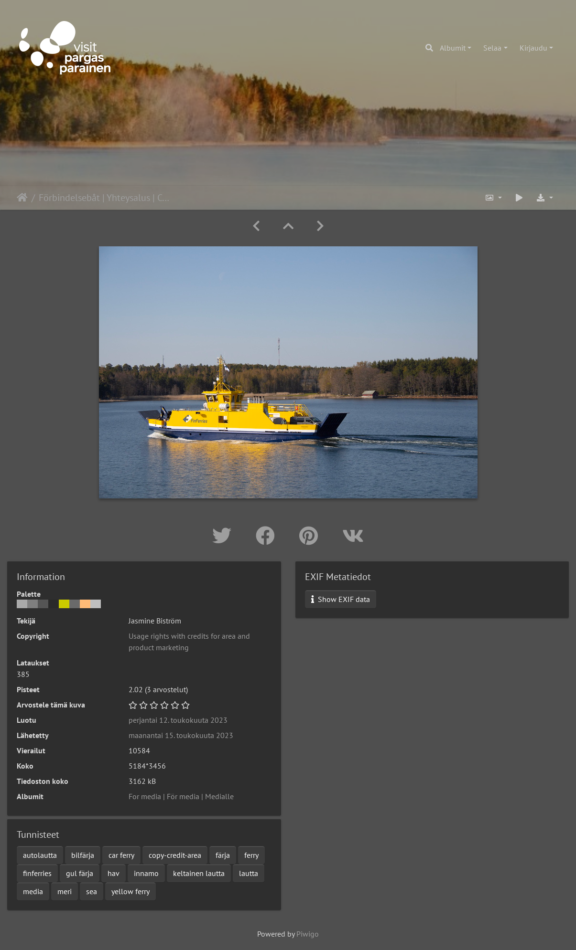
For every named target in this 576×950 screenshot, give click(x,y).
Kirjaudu (533, 48)
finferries (37, 873)
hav (114, 873)
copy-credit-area (175, 855)
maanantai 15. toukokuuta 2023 (181, 735)
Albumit (453, 48)
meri (64, 891)
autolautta (40, 855)
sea (91, 891)
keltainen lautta (199, 873)
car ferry (121, 855)
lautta (248, 873)
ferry (251, 855)
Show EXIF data (340, 599)
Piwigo (307, 934)
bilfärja (82, 855)
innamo (146, 873)
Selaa (492, 48)
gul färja (79, 873)
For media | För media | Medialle (181, 796)
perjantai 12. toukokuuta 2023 (178, 720)
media (33, 891)
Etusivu (22, 197)
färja (223, 855)
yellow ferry (130, 891)
